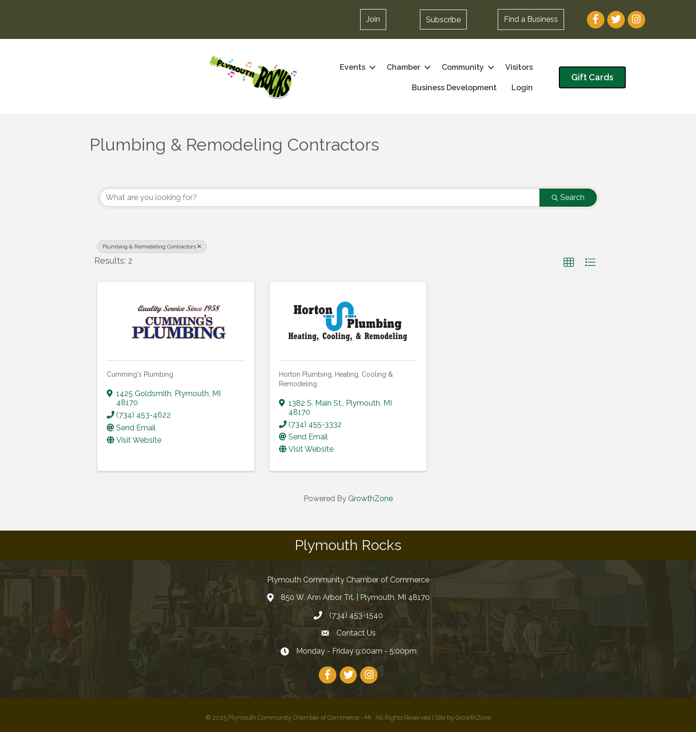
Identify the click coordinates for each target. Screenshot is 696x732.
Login (522, 87)
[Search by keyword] (320, 198)
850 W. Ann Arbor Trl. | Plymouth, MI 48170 (355, 597)
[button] (373, 19)
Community (463, 67)
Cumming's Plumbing (140, 374)
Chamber (403, 67)
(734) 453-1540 (356, 615)
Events (352, 67)
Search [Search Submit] (568, 197)
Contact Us (356, 632)
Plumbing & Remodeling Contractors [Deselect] (151, 246)
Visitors (519, 67)
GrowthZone (370, 498)
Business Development (454, 87)
